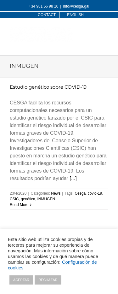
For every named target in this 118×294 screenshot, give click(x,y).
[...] (73, 178)
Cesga (80, 193)
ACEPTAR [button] (21, 280)
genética (28, 199)
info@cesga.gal (76, 6)
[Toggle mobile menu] (105, 30)
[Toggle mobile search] (92, 30)
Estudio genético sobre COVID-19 (48, 87)
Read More (19, 205)
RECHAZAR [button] (48, 280)
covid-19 (95, 193)
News (55, 193)
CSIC (14, 199)
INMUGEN (46, 199)
